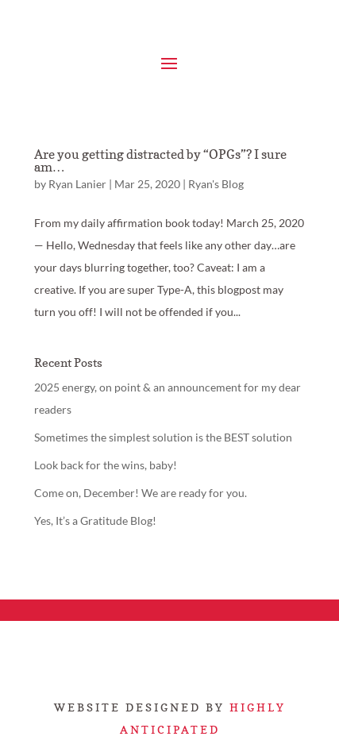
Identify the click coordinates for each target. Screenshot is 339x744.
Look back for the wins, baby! (105, 465)
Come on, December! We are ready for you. (140, 492)
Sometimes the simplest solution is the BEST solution (163, 437)
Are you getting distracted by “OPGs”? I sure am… (160, 160)
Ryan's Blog (216, 184)
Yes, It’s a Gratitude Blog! (95, 520)
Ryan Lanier (77, 184)
